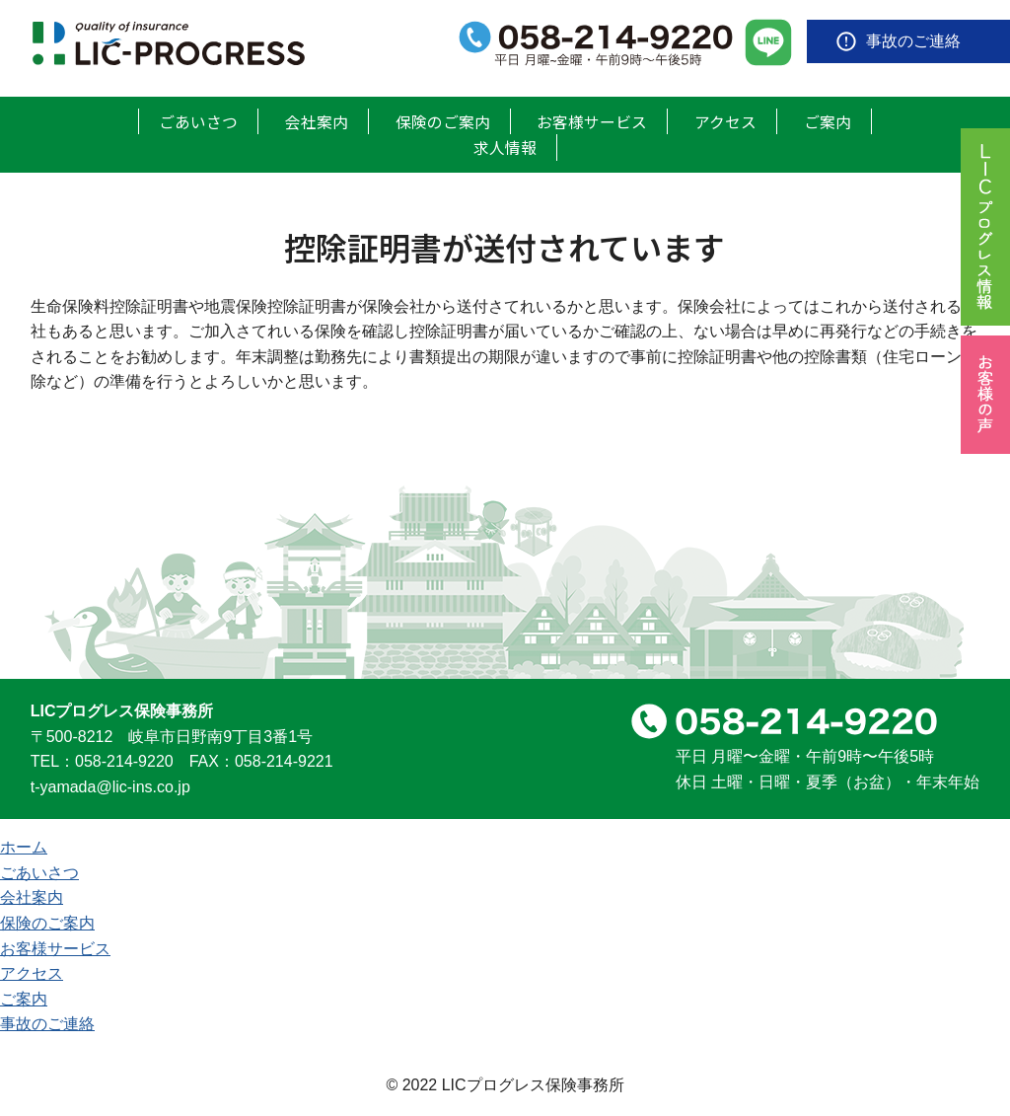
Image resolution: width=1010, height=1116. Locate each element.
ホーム (23, 846)
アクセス (725, 120)
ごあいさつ (198, 120)
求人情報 (505, 146)
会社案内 (316, 120)
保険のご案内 (443, 120)
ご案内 (827, 120)
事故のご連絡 (913, 41)
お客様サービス (592, 120)
